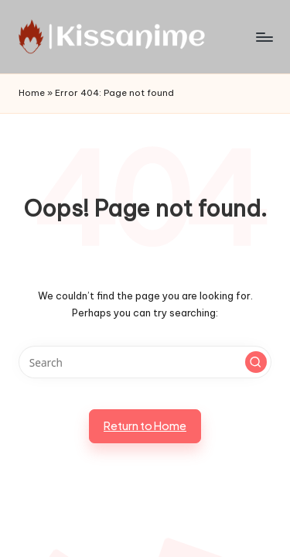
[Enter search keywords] (145, 362)
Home (32, 92)
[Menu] (263, 36)
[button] (256, 362)
